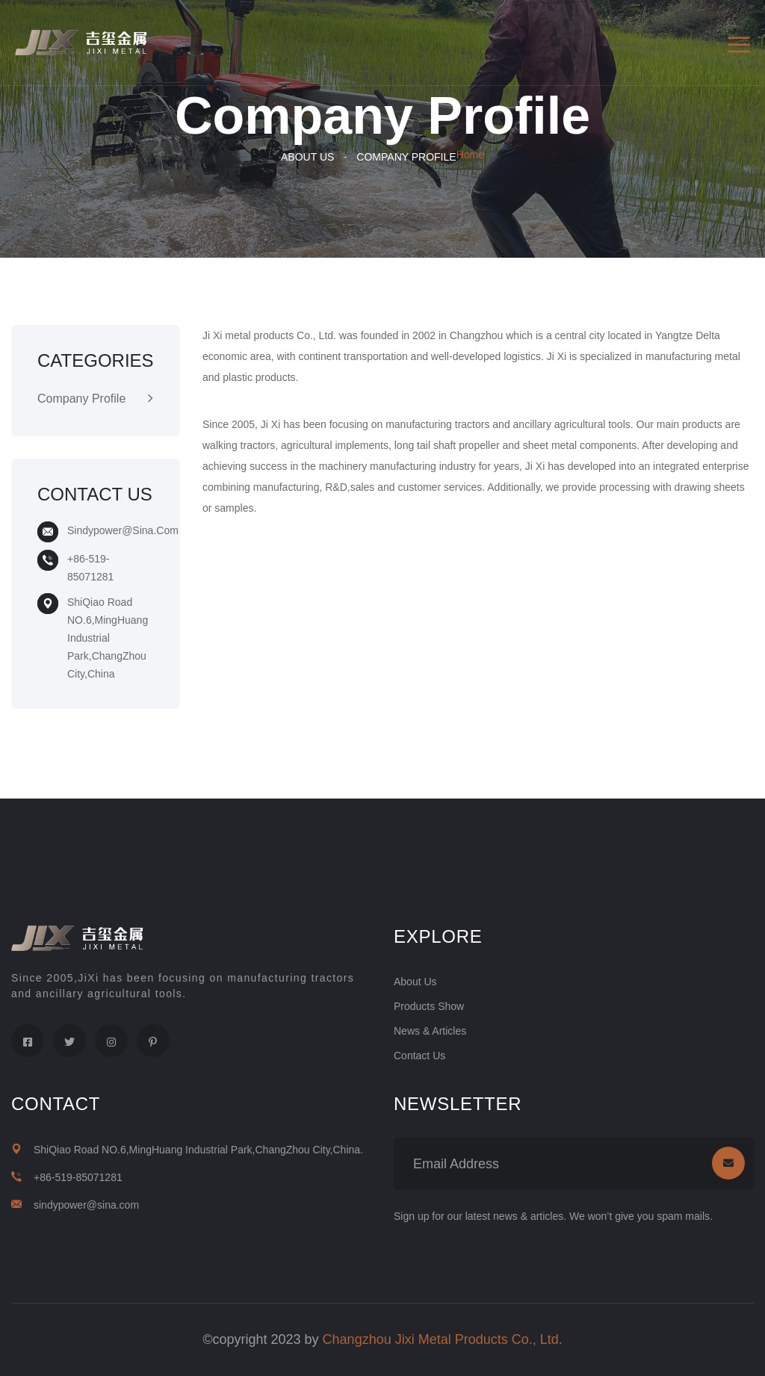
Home (470, 155)
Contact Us (419, 1056)
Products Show (429, 1006)
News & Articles (430, 1031)
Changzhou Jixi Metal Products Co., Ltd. (443, 1339)
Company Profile (406, 157)
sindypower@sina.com (123, 530)
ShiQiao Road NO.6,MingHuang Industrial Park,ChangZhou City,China (107, 638)
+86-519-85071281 (78, 1177)
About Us (307, 157)
